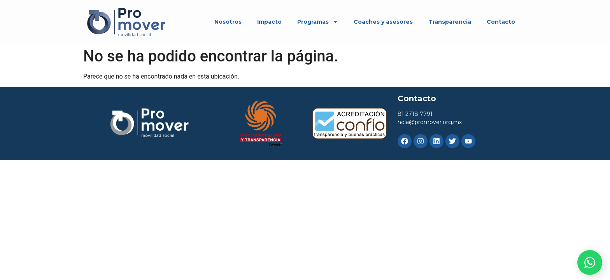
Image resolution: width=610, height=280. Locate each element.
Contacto (501, 21)
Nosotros (228, 21)
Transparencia (449, 21)
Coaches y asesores (383, 21)
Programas (317, 21)
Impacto (269, 21)
